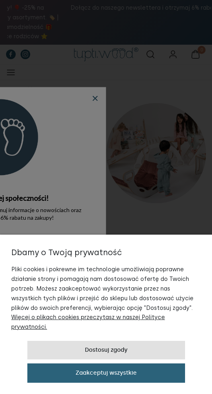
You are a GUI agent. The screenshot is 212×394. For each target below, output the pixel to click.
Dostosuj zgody (106, 350)
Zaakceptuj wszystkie (106, 372)
